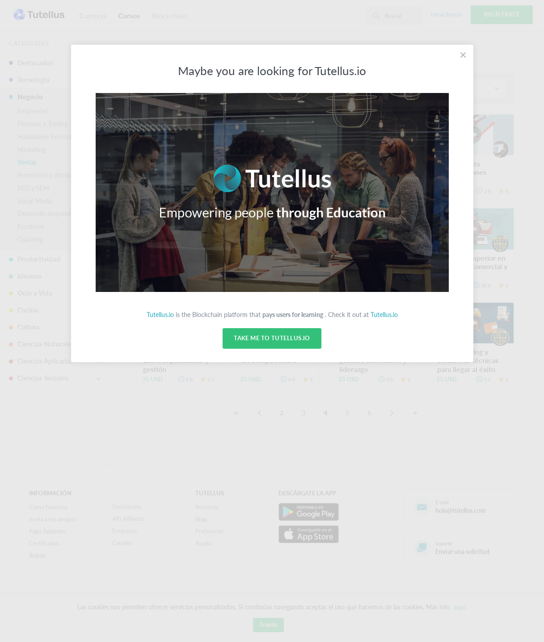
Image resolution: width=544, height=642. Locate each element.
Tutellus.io (160, 314)
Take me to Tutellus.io (272, 338)
